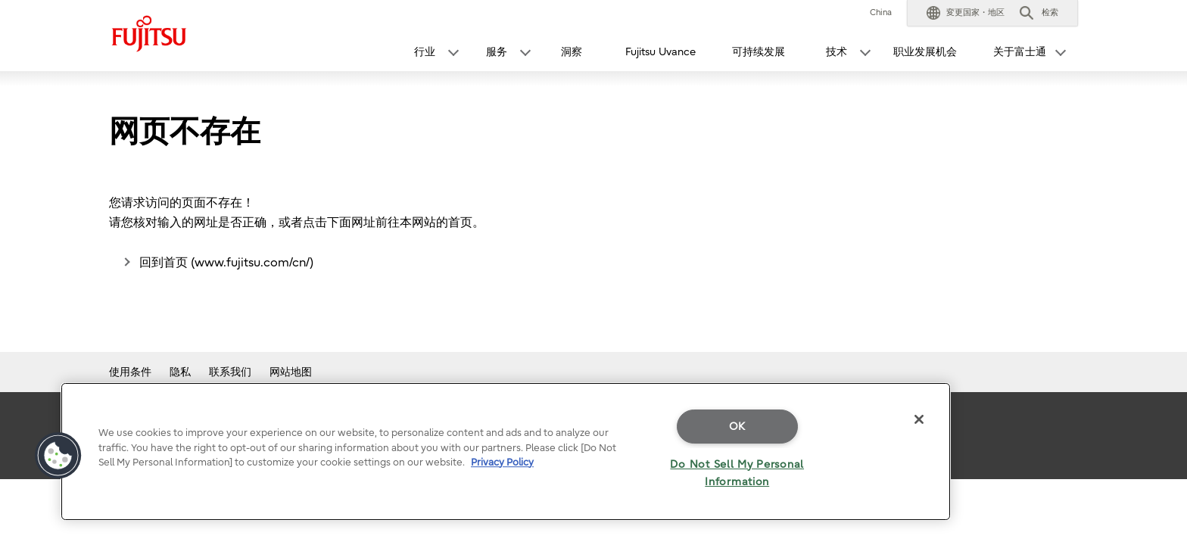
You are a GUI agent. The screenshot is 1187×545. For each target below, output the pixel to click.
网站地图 (290, 372)
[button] (966, 13)
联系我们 (230, 372)
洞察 (571, 51)
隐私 (180, 372)
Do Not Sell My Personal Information (737, 473)
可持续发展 (758, 51)
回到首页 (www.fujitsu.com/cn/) (226, 262)
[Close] (919, 419)
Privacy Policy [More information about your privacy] (502, 462)
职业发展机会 (925, 51)
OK (737, 426)
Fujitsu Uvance (660, 51)
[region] (506, 451)
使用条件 (130, 372)
